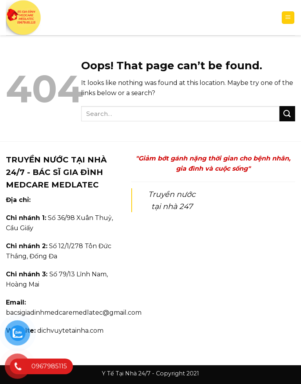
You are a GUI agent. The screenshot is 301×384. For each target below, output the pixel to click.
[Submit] (287, 113)
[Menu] (288, 17)
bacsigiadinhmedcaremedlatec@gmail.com (73, 312)
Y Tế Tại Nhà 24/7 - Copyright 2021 (150, 373)
